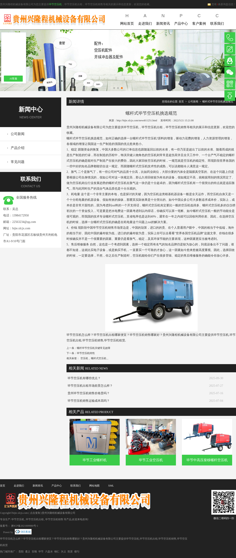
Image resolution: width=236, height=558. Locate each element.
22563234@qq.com (24, 222)
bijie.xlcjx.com (21, 228)
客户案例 (199, 18)
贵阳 (21, 551)
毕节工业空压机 (151, 460)
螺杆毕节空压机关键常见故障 (93, 348)
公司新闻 (17, 134)
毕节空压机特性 (86, 353)
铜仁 (56, 551)
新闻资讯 (163, 18)
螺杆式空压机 (98, 358)
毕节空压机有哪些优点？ (84, 378)
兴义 (63, 551)
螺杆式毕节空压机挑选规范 (217, 101)
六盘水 (49, 551)
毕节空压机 (55, 4)
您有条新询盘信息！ (221, 4)
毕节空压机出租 (35, 519)
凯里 (70, 551)
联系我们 (217, 18)
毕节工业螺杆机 (95, 460)
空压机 (84, 358)
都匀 (76, 551)
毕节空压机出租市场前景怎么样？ (90, 385)
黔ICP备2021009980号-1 (24, 525)
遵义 (27, 551)
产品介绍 (17, 148)
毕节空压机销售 (54, 519)
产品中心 (181, 18)
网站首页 (127, 18)
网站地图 (94, 485)
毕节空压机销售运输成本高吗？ (89, 400)
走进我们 (145, 18)
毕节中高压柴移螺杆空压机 (207, 460)
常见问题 (17, 162)
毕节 (41, 551)
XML (111, 485)
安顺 (34, 551)
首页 (181, 101)
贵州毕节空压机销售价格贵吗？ (89, 393)
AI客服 (13, 78)
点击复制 (35, 512)
